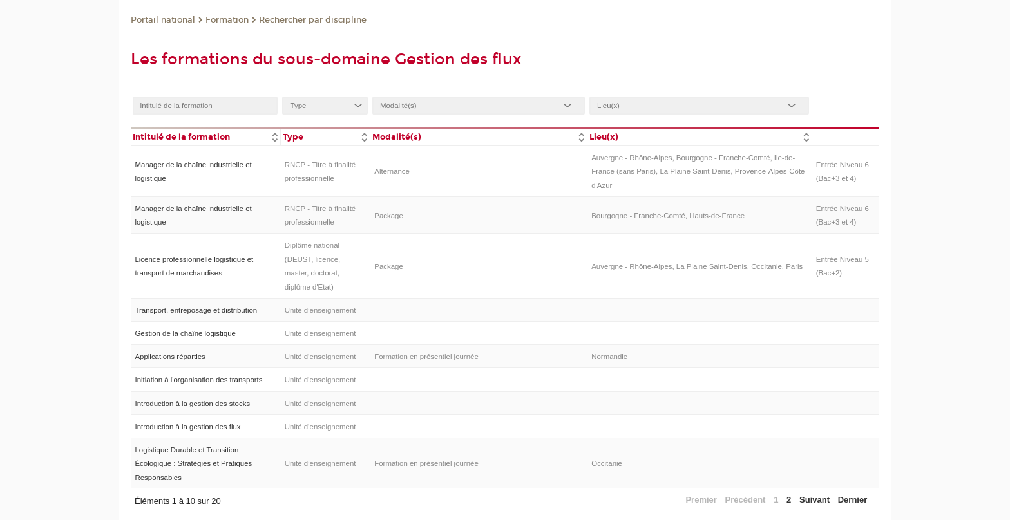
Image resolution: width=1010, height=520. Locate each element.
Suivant (814, 500)
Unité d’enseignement (320, 310)
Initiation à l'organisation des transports (198, 380)
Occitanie (606, 463)
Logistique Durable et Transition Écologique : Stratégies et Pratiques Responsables (193, 463)
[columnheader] (205, 136)
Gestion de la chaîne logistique (185, 333)
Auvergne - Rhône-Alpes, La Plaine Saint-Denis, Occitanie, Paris (697, 266)
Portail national (163, 20)
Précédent (745, 500)
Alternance (392, 171)
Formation (227, 20)
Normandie (609, 356)
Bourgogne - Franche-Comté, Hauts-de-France (668, 215)
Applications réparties (170, 356)
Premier (700, 500)
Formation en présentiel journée (426, 356)
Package (388, 215)
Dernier (853, 500)
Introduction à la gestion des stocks (192, 403)
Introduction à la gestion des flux (187, 427)
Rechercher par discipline (313, 20)
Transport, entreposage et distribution (196, 310)
